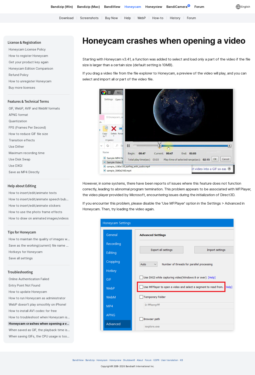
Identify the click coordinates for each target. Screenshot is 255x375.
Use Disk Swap (19, 159)
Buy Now (111, 18)
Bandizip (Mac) (88, 7)
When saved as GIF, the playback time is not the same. (39, 330)
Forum (199, 7)
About (140, 360)
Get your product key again (28, 62)
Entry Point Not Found (24, 285)
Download (66, 18)
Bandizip (90, 360)
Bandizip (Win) (62, 7)
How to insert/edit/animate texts (33, 193)
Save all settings (21, 258)
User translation (169, 360)
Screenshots (89, 18)
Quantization (18, 121)
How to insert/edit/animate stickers (35, 206)
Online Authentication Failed (29, 279)
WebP (141, 18)
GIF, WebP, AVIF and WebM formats (34, 108)
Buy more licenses (22, 88)
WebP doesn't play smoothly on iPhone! (37, 304)
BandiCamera (178, 6)
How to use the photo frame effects (35, 212)
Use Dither (16, 147)
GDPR (156, 360)
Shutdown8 (129, 360)
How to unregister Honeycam (30, 81)
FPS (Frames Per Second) (27, 127)
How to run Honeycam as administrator (37, 298)
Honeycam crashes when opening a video (39, 324)
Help (127, 18)
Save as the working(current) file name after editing (39, 245)
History (175, 18)
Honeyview (153, 7)
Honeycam (133, 7)
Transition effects (22, 140)
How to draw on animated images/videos (39, 218)
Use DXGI (15, 166)
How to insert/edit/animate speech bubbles (39, 199)
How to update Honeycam (28, 292)
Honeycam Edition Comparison (31, 68)
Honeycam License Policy (27, 49)
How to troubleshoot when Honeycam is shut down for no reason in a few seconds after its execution (39, 317)
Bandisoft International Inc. (140, 366)
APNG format (18, 115)
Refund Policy (18, 75)
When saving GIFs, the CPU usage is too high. (39, 336)
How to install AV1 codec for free (33, 311)
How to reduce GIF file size (28, 134)
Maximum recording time (27, 153)
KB (181, 360)
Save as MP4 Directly (24, 172)
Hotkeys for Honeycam (25, 252)
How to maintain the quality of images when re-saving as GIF (39, 239)
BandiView (112, 7)
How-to (157, 18)
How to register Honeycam (28, 56)
